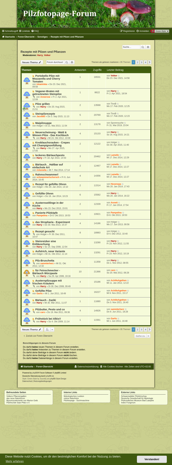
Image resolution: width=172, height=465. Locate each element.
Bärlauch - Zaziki (45, 300)
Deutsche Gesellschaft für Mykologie (137, 398)
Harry (40, 55)
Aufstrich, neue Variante (50, 251)
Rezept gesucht (44, 231)
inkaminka (42, 84)
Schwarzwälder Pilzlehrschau (134, 396)
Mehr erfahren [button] (15, 461)
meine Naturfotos (71, 398)
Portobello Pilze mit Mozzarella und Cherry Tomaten (46, 78)
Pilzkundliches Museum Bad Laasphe (137, 400)
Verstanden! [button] (152, 459)
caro (113, 270)
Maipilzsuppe (43, 123)
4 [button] (145, 62)
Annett (114, 202)
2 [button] (137, 62)
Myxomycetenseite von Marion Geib (22, 400)
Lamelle (115, 155)
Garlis (40, 293)
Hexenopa (116, 184)
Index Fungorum (128, 403)
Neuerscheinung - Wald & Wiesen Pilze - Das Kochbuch (50, 134)
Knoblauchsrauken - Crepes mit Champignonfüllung (51, 144)
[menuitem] (35, 31)
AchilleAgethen (119, 280)
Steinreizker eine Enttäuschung (44, 243)
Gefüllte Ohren (44, 193)
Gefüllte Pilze (43, 290)
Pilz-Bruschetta (44, 260)
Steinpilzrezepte (45, 113)
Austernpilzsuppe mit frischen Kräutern (47, 282)
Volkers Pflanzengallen (16, 396)
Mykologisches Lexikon (74, 396)
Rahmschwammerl (46, 174)
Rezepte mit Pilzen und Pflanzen (43, 51)
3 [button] (141, 62)
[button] (149, 62)
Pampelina (42, 215)
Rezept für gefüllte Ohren (50, 184)
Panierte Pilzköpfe (46, 212)
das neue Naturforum (15, 398)
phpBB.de (50, 376)
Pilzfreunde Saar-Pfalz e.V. (18, 403)
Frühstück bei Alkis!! (48, 318)
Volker (47, 55)
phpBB (35, 373)
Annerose (45, 97)
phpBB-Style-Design (58, 379)
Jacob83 (41, 116)
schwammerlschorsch (48, 177)
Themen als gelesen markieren (104, 62)
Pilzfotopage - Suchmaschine (76, 400)
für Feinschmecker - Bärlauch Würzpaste (46, 272)
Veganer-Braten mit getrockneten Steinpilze (47, 93)
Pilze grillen (42, 103)
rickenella (42, 170)
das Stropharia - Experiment (52, 222)
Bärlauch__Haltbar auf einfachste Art (47, 166)
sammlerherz (47, 263)
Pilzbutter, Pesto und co (50, 309)
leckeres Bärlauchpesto (49, 155)
